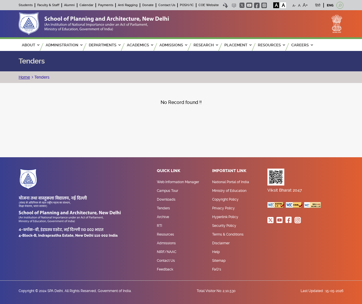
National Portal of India (230, 182)
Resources (165, 234)
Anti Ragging (128, 5)
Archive (163, 217)
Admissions (166, 243)
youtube (249, 5)
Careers (302, 45)
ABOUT (30, 45)
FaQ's (216, 269)
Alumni (69, 5)
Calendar (86, 5)
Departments (104, 45)
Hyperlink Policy (225, 217)
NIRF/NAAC (166, 252)
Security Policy (224, 226)
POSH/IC (187, 5)
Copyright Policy (225, 199)
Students (26, 5)
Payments (105, 5)
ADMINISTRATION (64, 45)
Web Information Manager (178, 182)
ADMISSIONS (173, 45)
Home (24, 77)
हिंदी (317, 5)
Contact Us (166, 5)
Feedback (165, 269)
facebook (257, 5)
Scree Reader (234, 5)
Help (216, 252)
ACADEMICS (140, 45)
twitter (241, 5)
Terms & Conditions (228, 234)
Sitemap (219, 261)
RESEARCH (206, 45)
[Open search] (339, 5)
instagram (264, 5)
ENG (330, 5)
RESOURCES (271, 45)
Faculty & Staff (48, 5)
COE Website (208, 5)
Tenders (41, 77)
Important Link (229, 171)
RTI (159, 226)
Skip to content (225, 5)
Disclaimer (221, 243)
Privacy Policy (223, 208)
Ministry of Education (229, 191)
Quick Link (168, 171)
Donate (148, 5)
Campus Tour (167, 191)
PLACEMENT (237, 45)
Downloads (166, 199)
